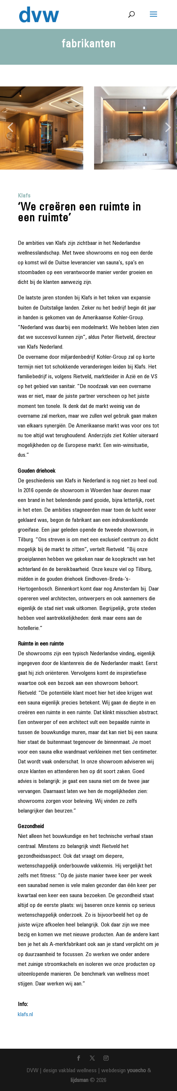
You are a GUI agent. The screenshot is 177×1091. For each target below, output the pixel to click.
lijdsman (79, 1080)
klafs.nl (25, 1015)
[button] (10, 128)
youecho (136, 1071)
